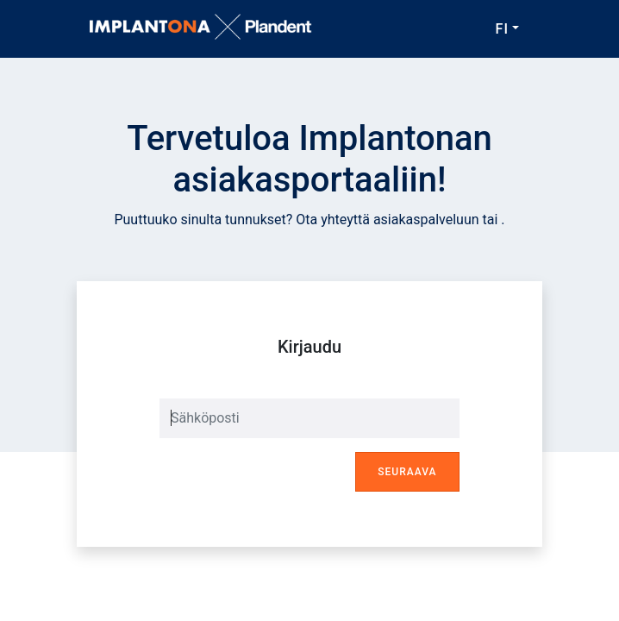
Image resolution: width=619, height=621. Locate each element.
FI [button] (502, 29)
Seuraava (407, 472)
